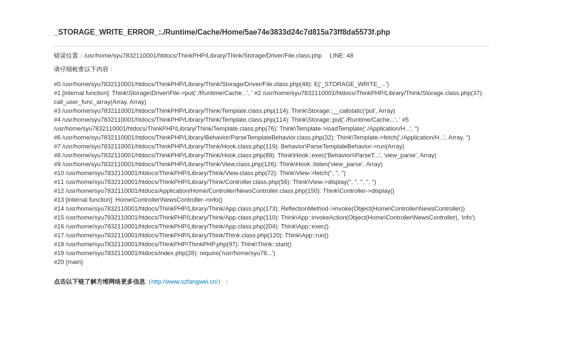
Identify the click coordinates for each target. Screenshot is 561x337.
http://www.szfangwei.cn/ (184, 281)
